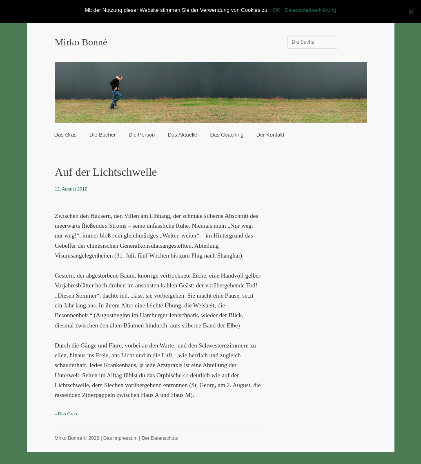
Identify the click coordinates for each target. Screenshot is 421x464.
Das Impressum (120, 438)
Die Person (142, 135)
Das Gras (65, 135)
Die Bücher (102, 135)
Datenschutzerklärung (310, 10)
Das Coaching (226, 135)
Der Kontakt (270, 135)
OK (277, 10)
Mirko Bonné (81, 42)
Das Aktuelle (182, 135)
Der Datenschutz (160, 438)
